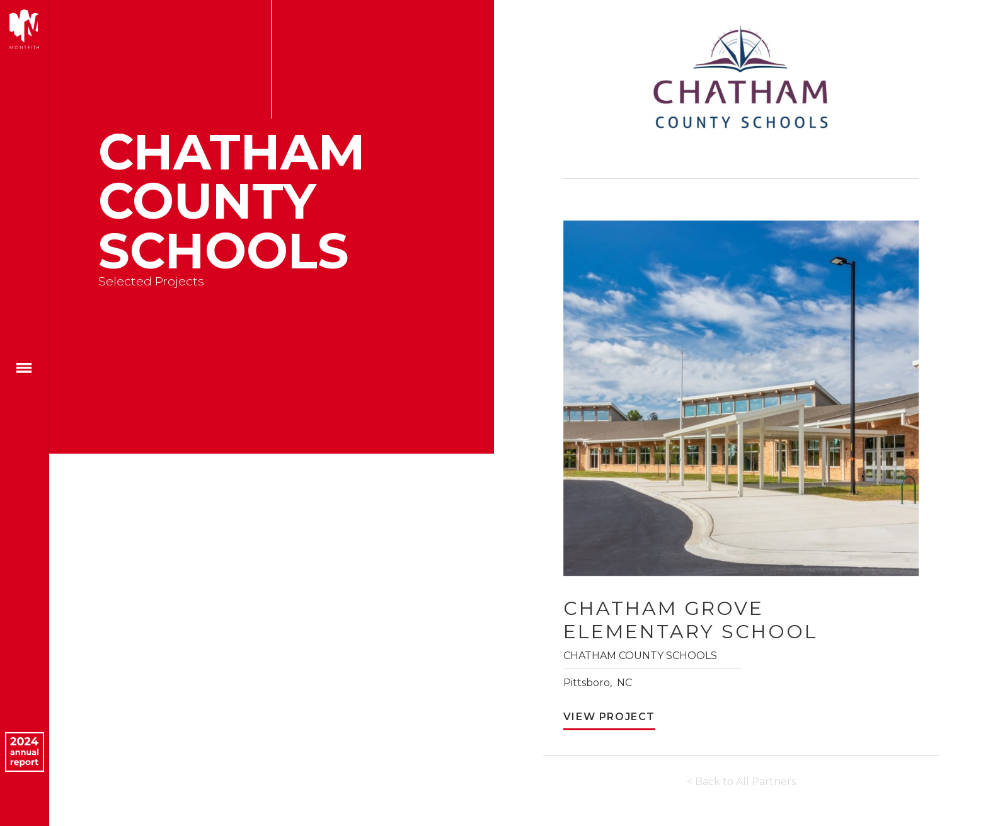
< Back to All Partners (741, 782)
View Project (609, 717)
